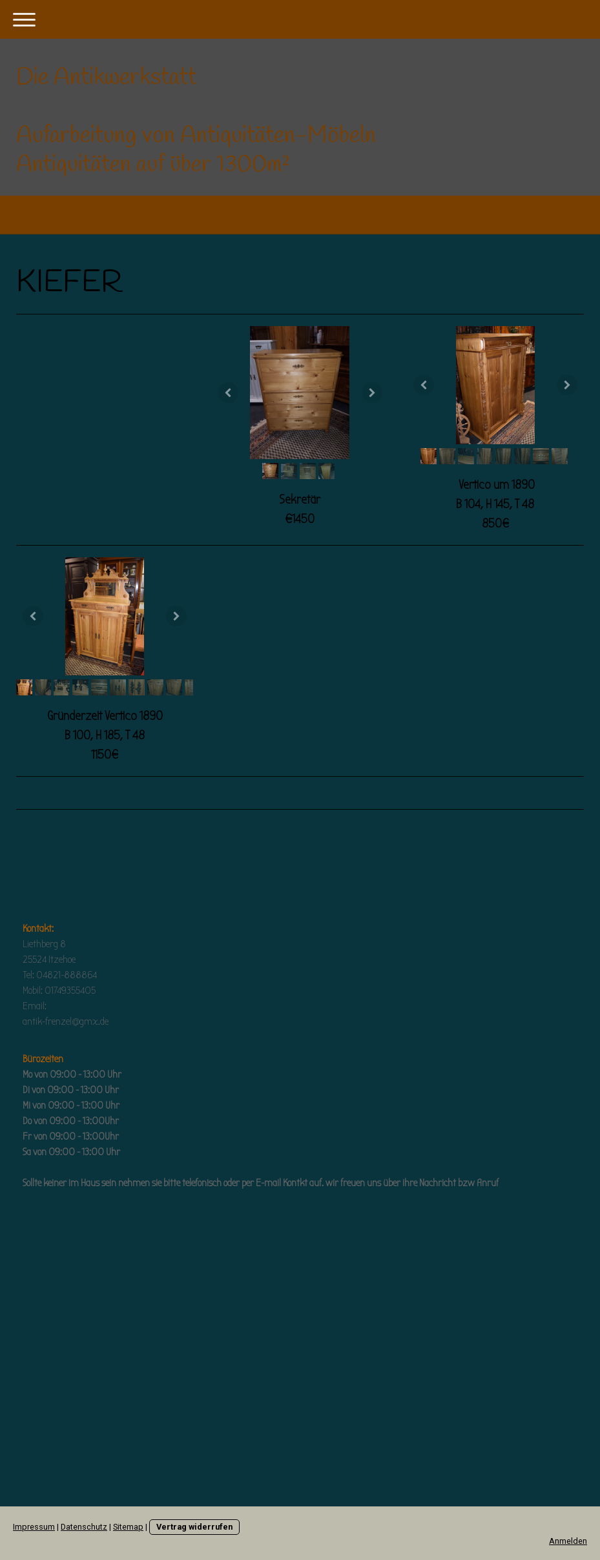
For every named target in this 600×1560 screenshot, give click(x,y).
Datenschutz (84, 1527)
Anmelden (568, 1541)
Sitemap (128, 1527)
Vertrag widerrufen (194, 1527)
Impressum (34, 1527)
